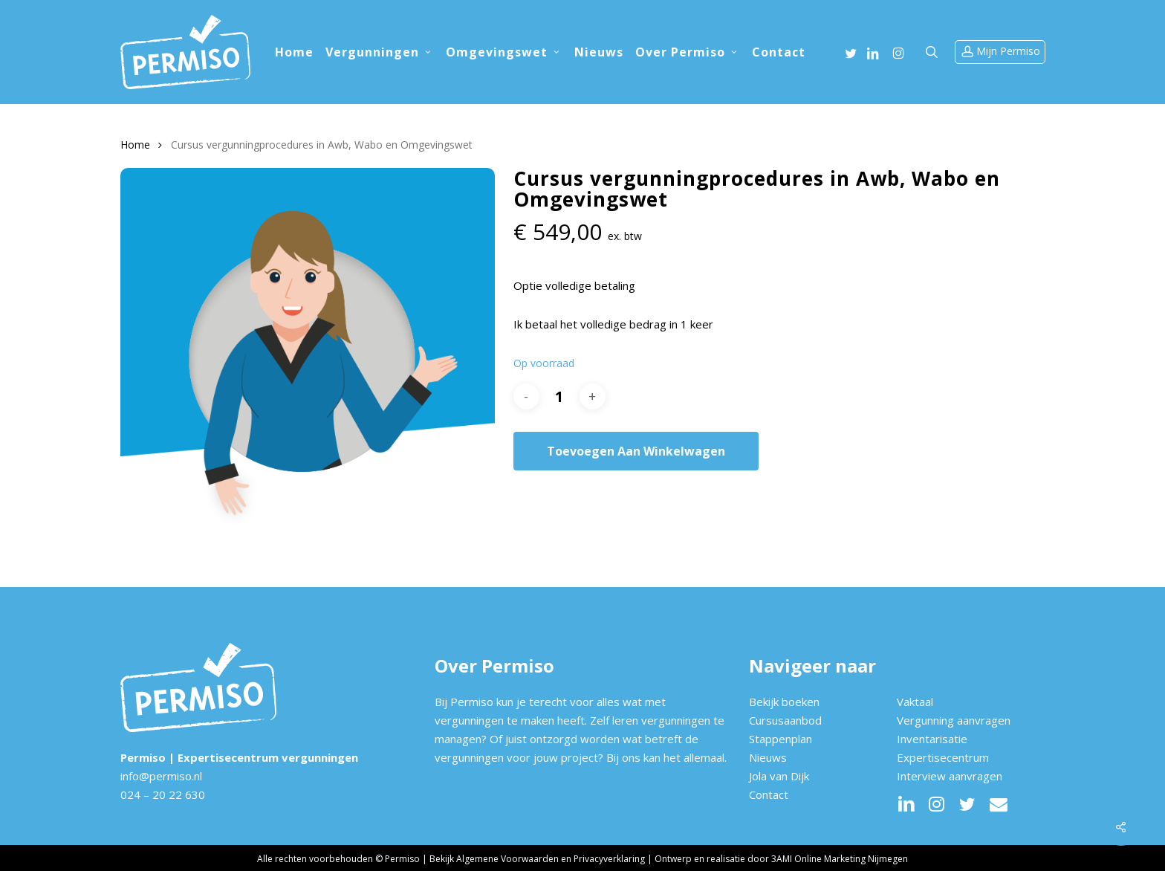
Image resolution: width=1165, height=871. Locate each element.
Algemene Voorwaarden (507, 858)
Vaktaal (915, 701)
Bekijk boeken (784, 701)
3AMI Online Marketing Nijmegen (839, 858)
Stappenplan (780, 738)
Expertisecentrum (943, 757)
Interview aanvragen (949, 775)
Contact (768, 794)
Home (135, 144)
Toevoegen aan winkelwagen (636, 451)
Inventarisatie (932, 738)
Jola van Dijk (779, 775)
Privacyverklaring (609, 858)
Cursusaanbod (785, 720)
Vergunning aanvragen (953, 720)
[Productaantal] (559, 396)
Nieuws (768, 757)
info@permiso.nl (161, 775)
